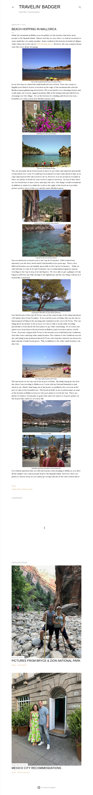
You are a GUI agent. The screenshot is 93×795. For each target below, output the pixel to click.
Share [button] (14, 486)
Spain (30, 489)
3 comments (21, 665)
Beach (19, 489)
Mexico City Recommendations (36, 768)
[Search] (79, 6)
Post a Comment (23, 772)
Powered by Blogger (46, 787)
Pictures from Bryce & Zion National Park (46, 660)
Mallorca (25, 489)
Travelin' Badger (39, 6)
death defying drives (44, 44)
